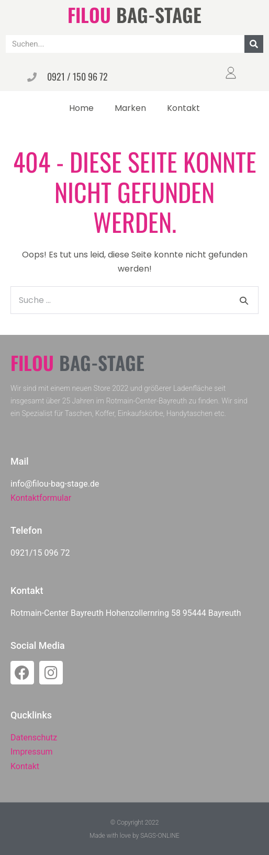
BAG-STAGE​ (158, 14)
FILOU (89, 14)
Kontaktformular (40, 498)
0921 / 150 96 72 (77, 76)
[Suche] (253, 44)
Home (81, 108)
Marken (130, 108)
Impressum (31, 752)
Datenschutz (33, 738)
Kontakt (183, 108)
